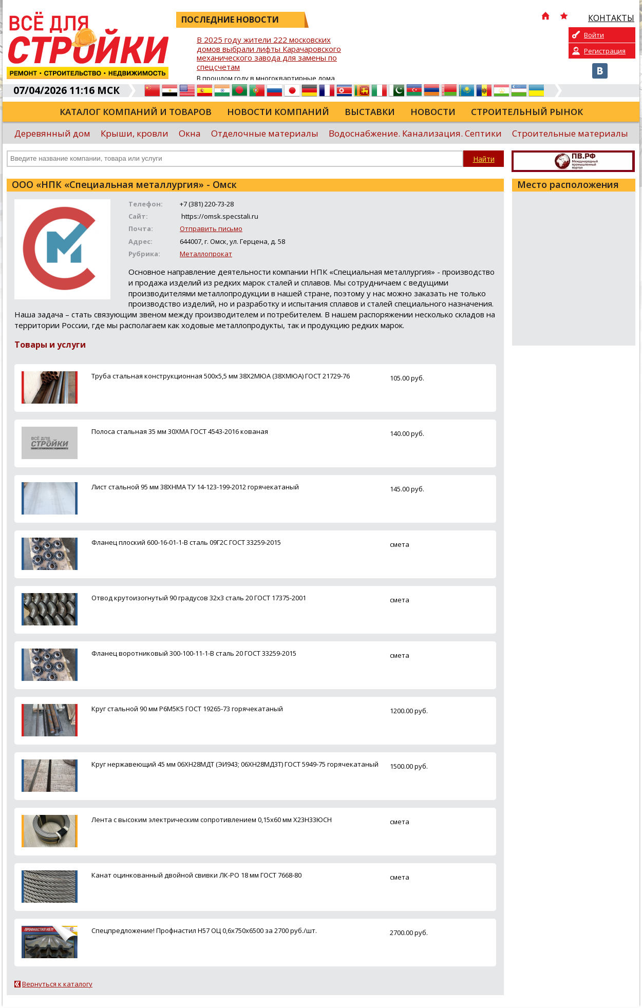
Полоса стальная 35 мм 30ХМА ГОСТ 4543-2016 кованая (179, 431)
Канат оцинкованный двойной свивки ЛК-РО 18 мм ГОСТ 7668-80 (196, 875)
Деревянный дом (52, 133)
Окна (190, 133)
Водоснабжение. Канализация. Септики (415, 133)
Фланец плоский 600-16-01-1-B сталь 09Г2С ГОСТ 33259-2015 (186, 542)
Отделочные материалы (264, 133)
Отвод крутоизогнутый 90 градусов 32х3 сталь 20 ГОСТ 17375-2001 (198, 597)
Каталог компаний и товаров (136, 112)
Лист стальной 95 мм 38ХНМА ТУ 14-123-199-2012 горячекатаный (195, 486)
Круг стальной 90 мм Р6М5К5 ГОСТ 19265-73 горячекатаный (187, 708)
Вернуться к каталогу (57, 983)
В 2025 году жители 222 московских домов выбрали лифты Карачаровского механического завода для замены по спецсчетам (269, 53)
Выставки (370, 112)
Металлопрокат (206, 253)
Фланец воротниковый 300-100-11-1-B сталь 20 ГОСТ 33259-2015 (193, 653)
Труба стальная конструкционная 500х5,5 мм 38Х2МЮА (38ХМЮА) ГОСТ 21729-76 (220, 376)
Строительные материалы (570, 133)
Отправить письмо (211, 228)
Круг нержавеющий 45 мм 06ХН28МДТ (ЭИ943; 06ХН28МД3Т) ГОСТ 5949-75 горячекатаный (235, 764)
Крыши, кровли (134, 133)
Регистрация (605, 50)
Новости (433, 112)
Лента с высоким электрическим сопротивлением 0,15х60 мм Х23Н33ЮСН (211, 819)
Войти (594, 35)
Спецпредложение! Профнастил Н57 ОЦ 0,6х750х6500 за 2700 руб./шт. (204, 930)
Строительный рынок (527, 112)
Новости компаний (278, 112)
